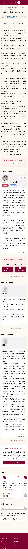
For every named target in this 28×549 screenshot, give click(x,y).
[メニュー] (2, 2)
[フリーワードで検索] (13, 508)
